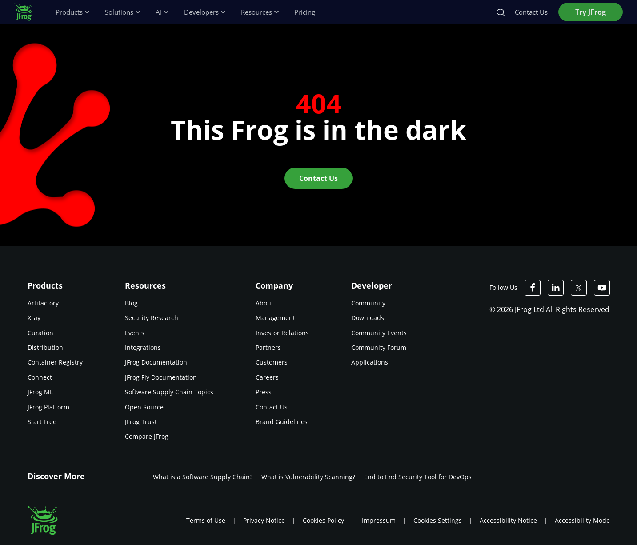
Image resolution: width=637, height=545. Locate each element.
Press (264, 392)
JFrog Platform (48, 407)
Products (73, 12)
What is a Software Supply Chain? (202, 477)
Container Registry (55, 362)
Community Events (379, 333)
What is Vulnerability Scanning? (308, 477)
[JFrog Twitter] (578, 287)
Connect (40, 377)
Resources (260, 12)
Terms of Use (205, 520)
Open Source (144, 407)
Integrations (143, 347)
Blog (131, 303)
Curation (40, 333)
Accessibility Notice (508, 520)
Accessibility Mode (582, 520)
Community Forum (378, 347)
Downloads (367, 317)
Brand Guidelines (282, 421)
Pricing (304, 12)
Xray (34, 317)
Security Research (151, 317)
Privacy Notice (264, 520)
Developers (205, 12)
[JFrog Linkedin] (555, 287)
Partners (268, 347)
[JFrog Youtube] (602, 287)
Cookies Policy (323, 520)
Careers (267, 377)
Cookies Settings (437, 520)
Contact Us (272, 407)
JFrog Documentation (156, 362)
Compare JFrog (146, 436)
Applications (369, 362)
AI (163, 12)
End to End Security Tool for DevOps (418, 477)
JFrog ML (40, 392)
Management (275, 317)
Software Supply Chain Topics (169, 392)
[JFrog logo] (27, 12)
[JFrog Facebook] (532, 287)
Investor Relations (282, 333)
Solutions (123, 12)
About (264, 303)
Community (368, 303)
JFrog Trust (141, 421)
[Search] (500, 12)
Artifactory (43, 303)
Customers (272, 362)
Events (134, 333)
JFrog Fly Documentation (161, 377)
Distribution (45, 347)
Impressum (379, 520)
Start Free (42, 421)
